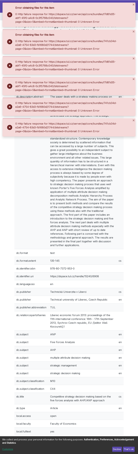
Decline (117, 449)
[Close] (133, 4)
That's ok (129, 449)
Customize (7, 449)
